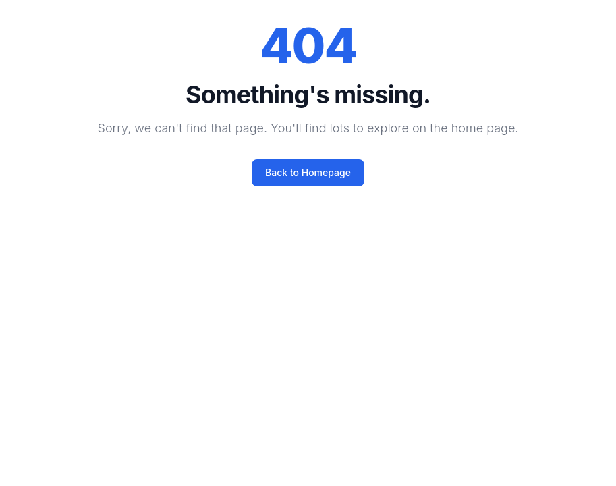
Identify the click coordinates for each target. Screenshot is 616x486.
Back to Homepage (308, 172)
